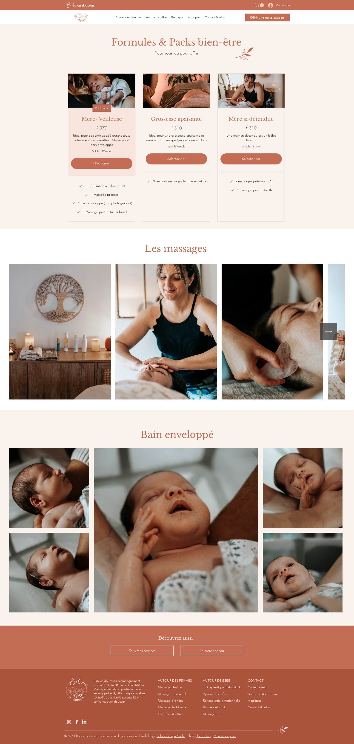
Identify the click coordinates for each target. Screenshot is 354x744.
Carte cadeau (257, 687)
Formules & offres (170, 714)
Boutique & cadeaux (262, 694)
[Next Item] (328, 331)
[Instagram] (69, 722)
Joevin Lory (203, 736)
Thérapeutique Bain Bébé (221, 687)
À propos (254, 700)
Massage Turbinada (172, 707)
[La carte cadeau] (211, 651)
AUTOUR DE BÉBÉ (216, 680)
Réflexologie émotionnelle (221, 700)
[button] (260, 5)
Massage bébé (213, 714)
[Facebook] (76, 722)
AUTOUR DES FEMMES (175, 680)
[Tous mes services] (142, 651)
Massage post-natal (172, 694)
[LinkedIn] (84, 722)
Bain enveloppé (214, 707)
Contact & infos (259, 707)
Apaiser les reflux (215, 694)
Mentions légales (225, 736)
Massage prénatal (170, 700)
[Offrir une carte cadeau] (267, 17)
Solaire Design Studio (171, 736)
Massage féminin (170, 687)
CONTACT (255, 680)
